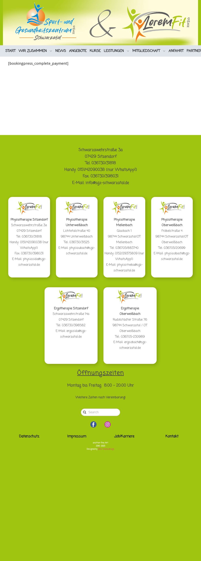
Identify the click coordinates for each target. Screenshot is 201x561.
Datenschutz (29, 436)
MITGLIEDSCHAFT (146, 51)
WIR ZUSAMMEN (33, 51)
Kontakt (171, 436)
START (10, 51)
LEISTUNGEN (114, 51)
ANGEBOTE (78, 51)
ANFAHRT (176, 51)
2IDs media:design (106, 449)
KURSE (95, 51)
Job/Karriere (124, 436)
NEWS (60, 51)
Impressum (76, 436)
